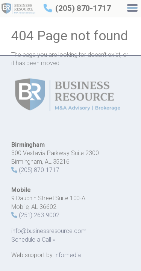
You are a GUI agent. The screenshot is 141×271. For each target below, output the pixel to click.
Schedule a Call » (33, 239)
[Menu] (133, 8)
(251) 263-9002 (39, 215)
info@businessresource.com (48, 230)
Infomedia (67, 255)
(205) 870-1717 (83, 8)
